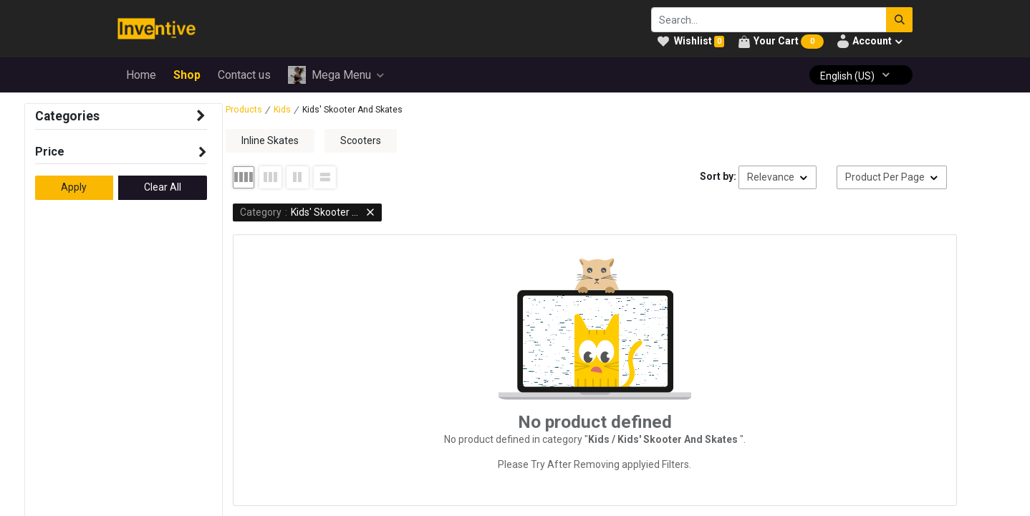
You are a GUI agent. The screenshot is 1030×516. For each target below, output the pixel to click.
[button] (777, 178)
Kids (282, 110)
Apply (74, 187)
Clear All (162, 187)
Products (244, 110)
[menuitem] (141, 75)
